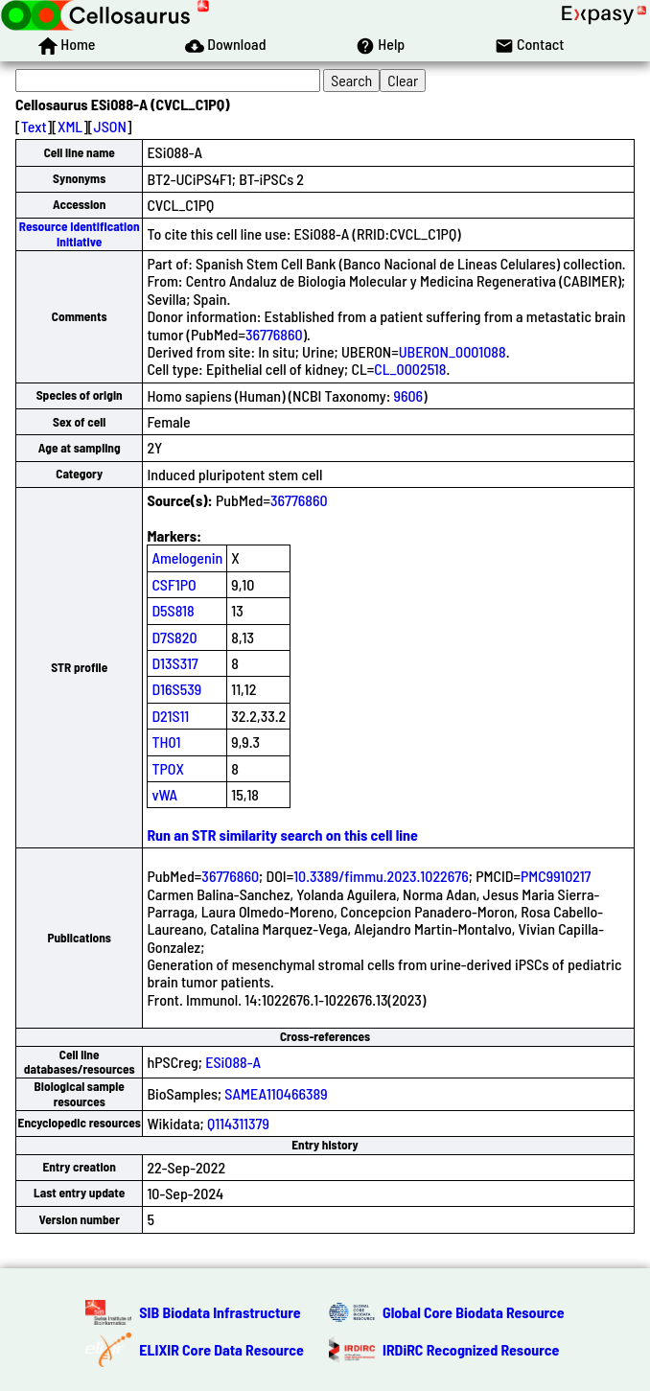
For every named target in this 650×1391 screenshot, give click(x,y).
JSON (110, 126)
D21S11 (170, 716)
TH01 (165, 741)
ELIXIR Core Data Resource (221, 1349)
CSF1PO (173, 584)
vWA (164, 794)
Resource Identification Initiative (79, 233)
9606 (409, 395)
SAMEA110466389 (275, 1093)
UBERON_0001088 (452, 351)
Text (34, 126)
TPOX (167, 768)
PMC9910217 (556, 876)
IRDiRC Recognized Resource (471, 1349)
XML (70, 126)
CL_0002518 (410, 368)
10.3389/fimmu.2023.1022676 (381, 876)
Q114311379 (238, 1123)
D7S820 (174, 637)
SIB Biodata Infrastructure (219, 1312)
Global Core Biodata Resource (474, 1312)
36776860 (274, 334)
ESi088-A (233, 1062)
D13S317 (174, 663)
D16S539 (176, 689)
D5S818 (172, 610)
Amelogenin (186, 557)
